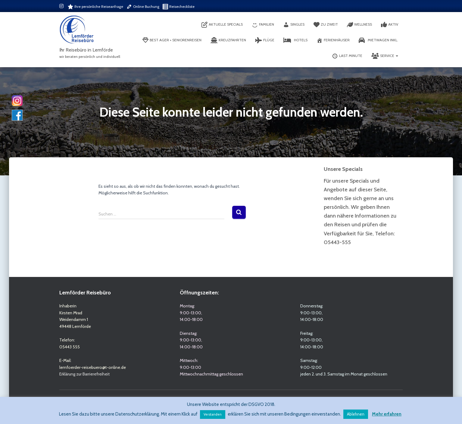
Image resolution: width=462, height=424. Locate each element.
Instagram (61, 7)
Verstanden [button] (213, 414)
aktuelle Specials (222, 25)
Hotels (295, 40)
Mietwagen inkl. (378, 40)
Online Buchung (142, 7)
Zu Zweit (326, 25)
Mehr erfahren (386, 414)
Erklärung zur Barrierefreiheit (84, 374)
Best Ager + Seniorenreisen (171, 40)
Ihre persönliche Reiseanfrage (95, 7)
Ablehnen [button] (355, 414)
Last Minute (347, 56)
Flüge (264, 40)
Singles (293, 25)
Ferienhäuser (333, 40)
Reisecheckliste (178, 7)
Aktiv (389, 25)
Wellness (359, 25)
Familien (263, 25)
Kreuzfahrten (228, 40)
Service (384, 56)
